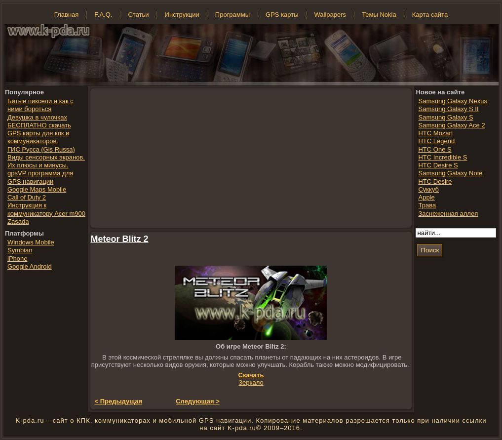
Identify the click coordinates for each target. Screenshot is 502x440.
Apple (426, 197)
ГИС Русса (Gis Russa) (41, 149)
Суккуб (428, 189)
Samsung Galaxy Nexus (452, 101)
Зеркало (250, 382)
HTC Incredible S (442, 157)
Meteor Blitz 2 (120, 239)
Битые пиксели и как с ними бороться (40, 105)
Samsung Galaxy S (445, 117)
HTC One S (434, 149)
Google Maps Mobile (36, 189)
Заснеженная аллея (448, 213)
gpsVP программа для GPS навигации (40, 177)
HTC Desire (435, 181)
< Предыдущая (119, 401)
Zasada (18, 221)
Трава (427, 205)
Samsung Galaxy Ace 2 (451, 125)
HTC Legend (436, 141)
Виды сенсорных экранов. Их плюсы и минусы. (46, 161)
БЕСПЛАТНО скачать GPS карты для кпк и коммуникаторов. (39, 133)
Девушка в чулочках (37, 117)
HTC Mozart (435, 133)
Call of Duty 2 (26, 197)
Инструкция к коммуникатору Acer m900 (46, 209)
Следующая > (198, 401)
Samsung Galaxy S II (448, 109)
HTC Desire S (438, 165)
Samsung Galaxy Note (450, 173)
